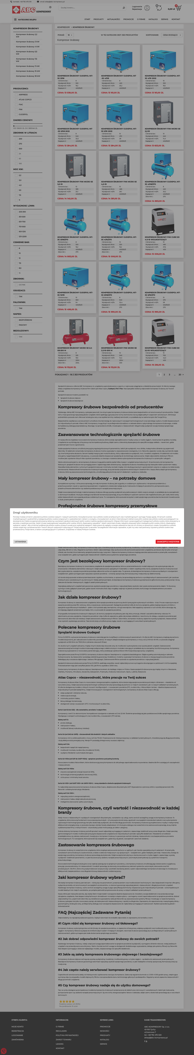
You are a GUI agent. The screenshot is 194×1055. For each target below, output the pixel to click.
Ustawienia (47, 542)
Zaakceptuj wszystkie (141, 542)
